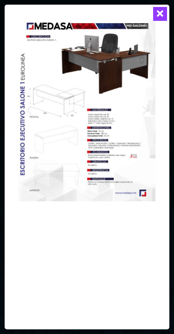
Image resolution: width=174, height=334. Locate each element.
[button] (29, 110)
